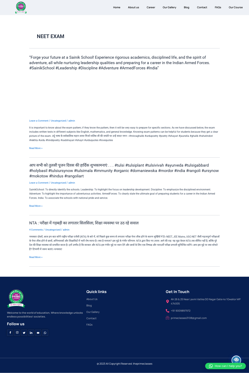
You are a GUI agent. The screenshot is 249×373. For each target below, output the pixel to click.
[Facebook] (10, 333)
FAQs (216, 7)
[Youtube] (38, 333)
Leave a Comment (39, 120)
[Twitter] (24, 333)
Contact (200, 7)
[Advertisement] (124, 95)
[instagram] (17, 333)
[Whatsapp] (45, 333)
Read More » (36, 148)
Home (109, 7)
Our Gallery (165, 7)
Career (146, 7)
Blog (183, 7)
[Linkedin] (31, 333)
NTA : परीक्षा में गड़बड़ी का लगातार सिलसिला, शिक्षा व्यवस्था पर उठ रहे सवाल (87, 223)
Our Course (235, 7)
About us (127, 7)
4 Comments (36, 229)
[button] (225, 366)
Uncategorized (60, 120)
